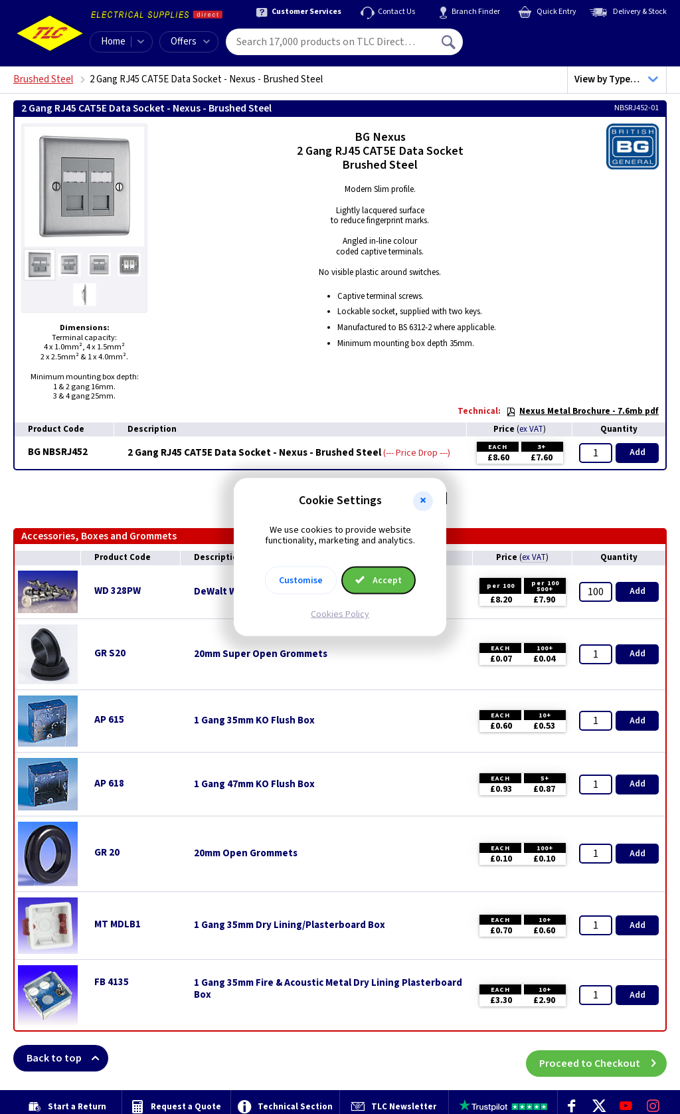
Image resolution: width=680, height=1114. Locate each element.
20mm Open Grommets (246, 854)
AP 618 (109, 783)
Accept (378, 580)
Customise (301, 580)
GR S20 (110, 653)
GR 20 (107, 853)
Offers (190, 41)
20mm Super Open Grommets (260, 654)
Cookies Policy (340, 614)
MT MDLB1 (117, 924)
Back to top (67, 1058)
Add (637, 452)
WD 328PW (117, 591)
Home (113, 41)
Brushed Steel (43, 79)
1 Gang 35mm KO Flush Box (254, 721)
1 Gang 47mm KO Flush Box (254, 784)
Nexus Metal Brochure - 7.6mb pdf (582, 411)
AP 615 (109, 720)
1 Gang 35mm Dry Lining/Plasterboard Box (289, 925)
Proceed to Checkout (603, 1058)
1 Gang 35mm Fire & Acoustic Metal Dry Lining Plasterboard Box (328, 989)
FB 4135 (111, 982)
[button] (423, 501)
